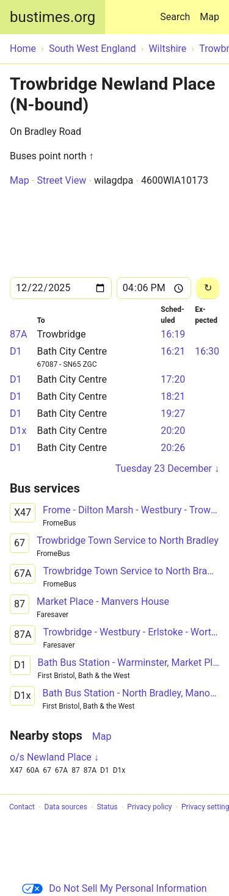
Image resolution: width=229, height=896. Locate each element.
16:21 (173, 351)
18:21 (173, 396)
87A (18, 334)
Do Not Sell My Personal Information (114, 888)
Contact (22, 807)
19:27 (173, 413)
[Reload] (207, 288)
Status (106, 807)
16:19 (173, 334)
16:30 (207, 351)
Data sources (66, 807)
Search (177, 11)
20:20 (173, 430)
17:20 (173, 379)
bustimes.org (52, 17)
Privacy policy (149, 807)
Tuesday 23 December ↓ (167, 468)
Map (209, 17)
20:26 (173, 447)
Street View (61, 180)
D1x (18, 430)
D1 (16, 351)
